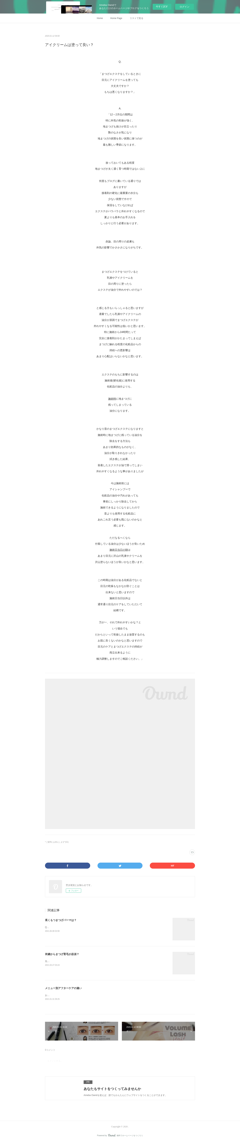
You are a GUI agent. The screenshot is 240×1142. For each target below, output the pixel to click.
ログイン (184, 6)
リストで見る (136, 18)
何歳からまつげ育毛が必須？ (62, 954)
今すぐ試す (162, 6)
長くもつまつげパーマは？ (60, 920)
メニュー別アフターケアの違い (63, 988)
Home (100, 18)
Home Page (116, 18)
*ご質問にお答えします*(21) (57, 842)
